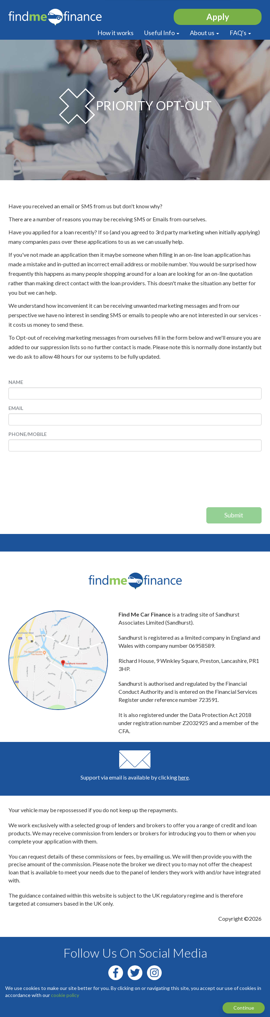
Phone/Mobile (27, 434)
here (183, 777)
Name (15, 382)
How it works (115, 33)
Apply (217, 17)
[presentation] (233, 482)
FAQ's (240, 33)
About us (204, 33)
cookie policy (65, 995)
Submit (233, 515)
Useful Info (161, 33)
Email (15, 408)
